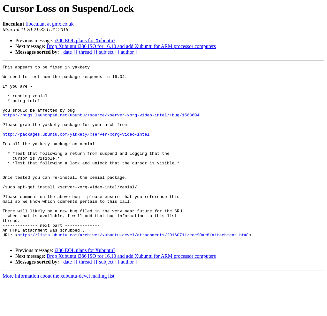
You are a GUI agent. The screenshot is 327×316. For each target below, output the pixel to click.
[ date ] (67, 52)
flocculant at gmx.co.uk (50, 24)
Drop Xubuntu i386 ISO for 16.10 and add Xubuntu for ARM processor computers (131, 46)
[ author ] (127, 52)
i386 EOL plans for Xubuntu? (85, 40)
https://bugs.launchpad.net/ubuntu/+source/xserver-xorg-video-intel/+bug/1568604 (101, 125)
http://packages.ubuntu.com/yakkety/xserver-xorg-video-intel (76, 148)
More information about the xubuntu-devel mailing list (58, 310)
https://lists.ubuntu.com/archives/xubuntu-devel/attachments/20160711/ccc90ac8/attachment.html (133, 269)
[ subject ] (106, 52)
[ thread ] (85, 52)
